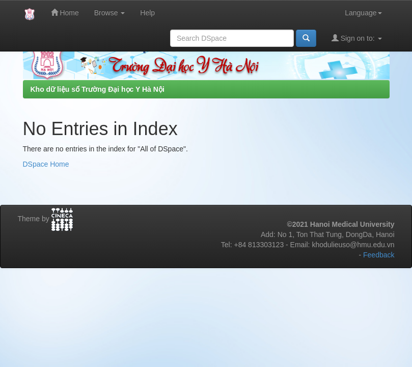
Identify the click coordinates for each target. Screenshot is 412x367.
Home (65, 12)
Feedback (378, 255)
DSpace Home (46, 164)
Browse (109, 13)
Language (363, 13)
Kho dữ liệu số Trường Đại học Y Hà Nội (97, 89)
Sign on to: (357, 38)
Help (147, 13)
